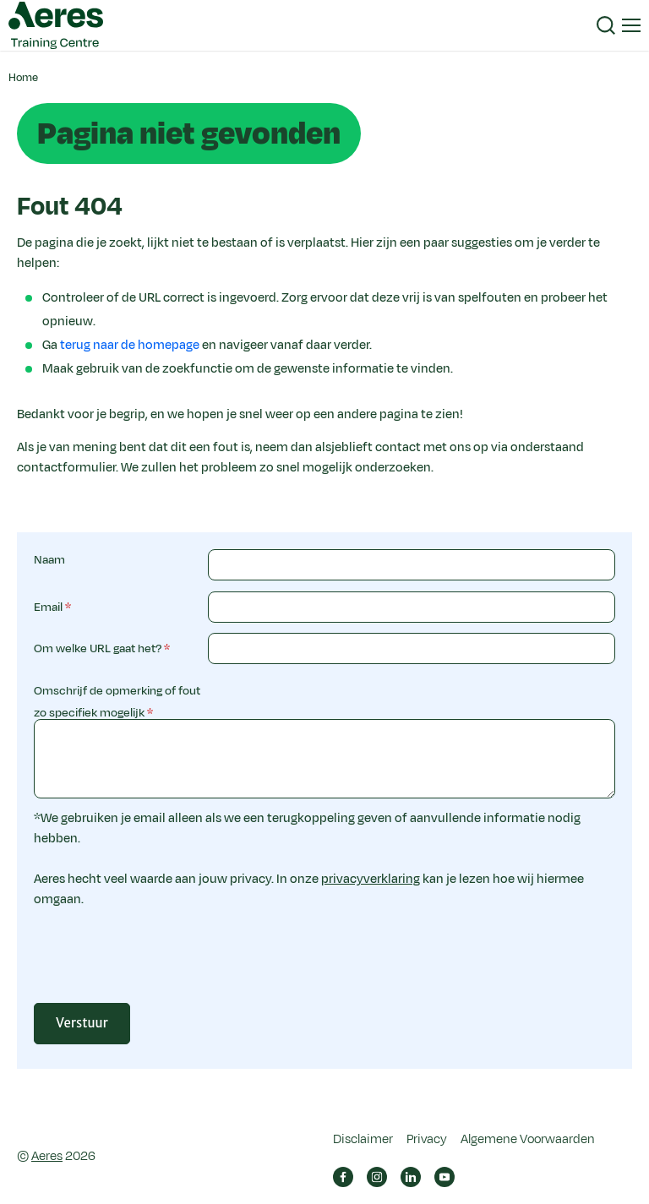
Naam (49, 560)
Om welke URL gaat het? (97, 648)
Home (23, 77)
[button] (606, 25)
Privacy (426, 1139)
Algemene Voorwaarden (528, 1139)
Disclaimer (363, 1139)
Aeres (47, 1156)
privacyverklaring (370, 879)
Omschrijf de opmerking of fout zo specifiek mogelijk (117, 702)
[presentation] (336, 963)
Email (48, 607)
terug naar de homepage (129, 345)
